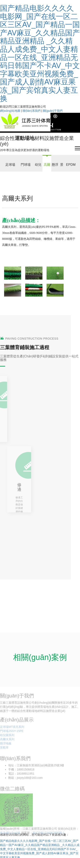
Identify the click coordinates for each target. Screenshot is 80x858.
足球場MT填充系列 (12, 728)
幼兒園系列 (7, 736)
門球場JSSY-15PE (12, 732)
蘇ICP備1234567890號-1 (49, 834)
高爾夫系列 (7, 740)
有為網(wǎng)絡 (10, 834)
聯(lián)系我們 (31, 110)
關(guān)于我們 (53, 110)
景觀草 (4, 748)
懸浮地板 (5, 744)
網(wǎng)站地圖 (10, 110)
